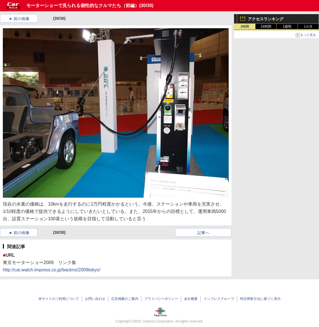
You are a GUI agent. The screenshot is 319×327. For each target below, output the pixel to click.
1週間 (287, 27)
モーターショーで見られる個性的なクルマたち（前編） (82, 5)
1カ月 (308, 27)
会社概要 (191, 299)
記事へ (203, 232)
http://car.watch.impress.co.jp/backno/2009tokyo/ (51, 269)
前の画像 (21, 18)
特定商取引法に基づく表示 (260, 299)
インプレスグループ (219, 299)
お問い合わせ (95, 299)
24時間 (266, 27)
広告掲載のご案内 (124, 299)
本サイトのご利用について (58, 299)
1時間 (245, 27)
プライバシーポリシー (161, 299)
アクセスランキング (265, 19)
